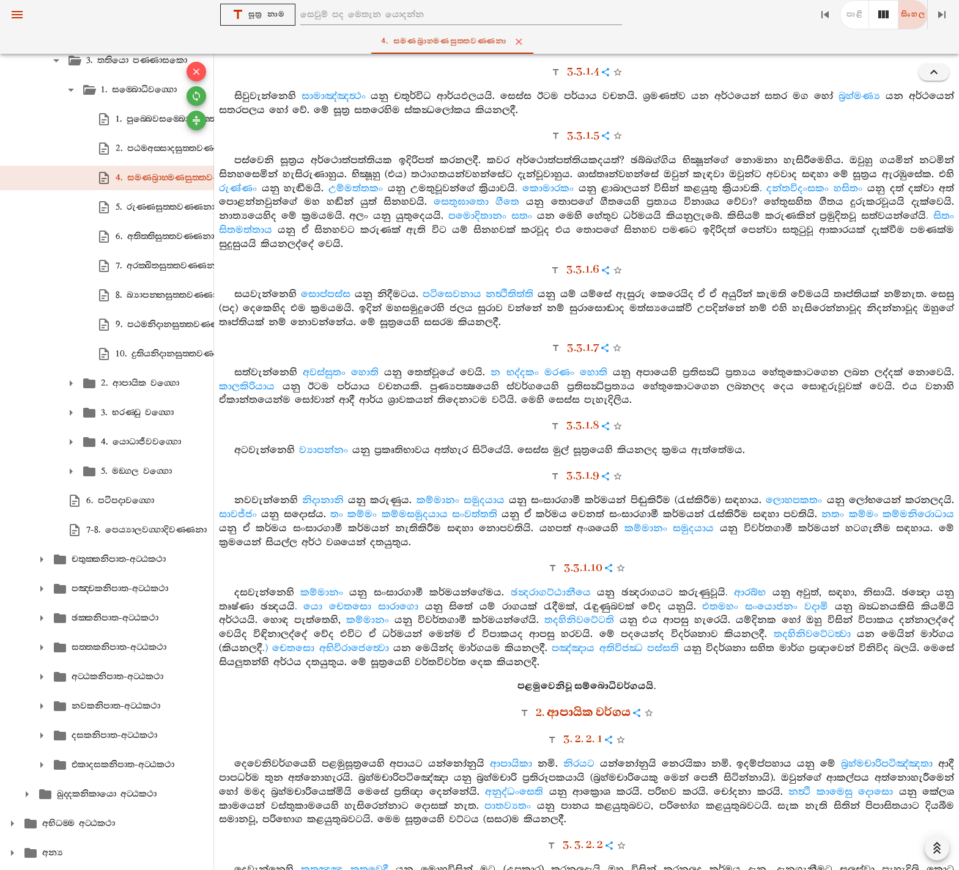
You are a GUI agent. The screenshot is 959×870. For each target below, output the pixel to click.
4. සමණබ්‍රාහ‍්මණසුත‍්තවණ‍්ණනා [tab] (481, 41)
